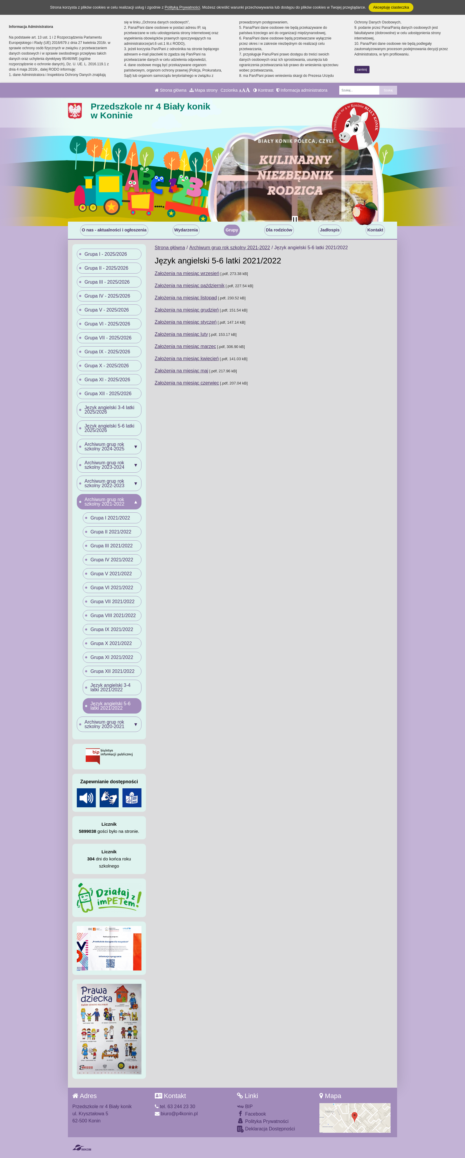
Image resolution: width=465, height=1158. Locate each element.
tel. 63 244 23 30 (175, 1106)
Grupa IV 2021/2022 (111, 559)
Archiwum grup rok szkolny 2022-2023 (104, 483)
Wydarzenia (186, 230)
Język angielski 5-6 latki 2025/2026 (109, 428)
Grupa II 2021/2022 (110, 531)
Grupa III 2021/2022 (111, 545)
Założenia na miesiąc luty (181, 334)
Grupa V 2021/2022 (111, 573)
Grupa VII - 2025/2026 (108, 337)
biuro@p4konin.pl (176, 1113)
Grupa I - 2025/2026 (106, 254)
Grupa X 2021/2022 (111, 643)
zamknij (362, 69)
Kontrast (263, 90)
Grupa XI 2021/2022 (111, 657)
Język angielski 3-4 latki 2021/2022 (110, 687)
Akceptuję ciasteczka (391, 7)
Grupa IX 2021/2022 (111, 629)
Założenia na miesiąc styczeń (186, 322)
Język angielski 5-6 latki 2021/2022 (110, 706)
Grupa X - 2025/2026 (107, 365)
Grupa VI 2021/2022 (111, 587)
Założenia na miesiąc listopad (186, 297)
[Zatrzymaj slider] (295, 220)
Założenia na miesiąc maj (181, 370)
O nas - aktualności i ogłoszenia (114, 230)
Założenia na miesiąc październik (190, 285)
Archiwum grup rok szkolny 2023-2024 (104, 465)
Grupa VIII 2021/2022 (113, 615)
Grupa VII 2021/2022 (112, 601)
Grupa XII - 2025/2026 (108, 393)
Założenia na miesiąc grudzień (187, 309)
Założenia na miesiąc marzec (185, 346)
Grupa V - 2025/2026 (107, 309)
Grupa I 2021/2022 (110, 517)
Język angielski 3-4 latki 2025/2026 (109, 409)
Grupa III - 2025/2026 (107, 282)
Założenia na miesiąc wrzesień (187, 273)
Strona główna (170, 90)
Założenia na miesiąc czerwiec (187, 382)
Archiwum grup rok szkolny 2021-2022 (229, 247)
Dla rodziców (279, 230)
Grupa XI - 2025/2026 (107, 379)
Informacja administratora (301, 90)
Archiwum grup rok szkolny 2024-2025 (104, 446)
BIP (245, 1106)
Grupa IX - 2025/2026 (107, 351)
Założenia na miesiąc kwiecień (187, 358)
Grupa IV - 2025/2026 (107, 295)
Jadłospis (330, 230)
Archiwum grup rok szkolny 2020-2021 (104, 724)
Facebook (251, 1113)
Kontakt (375, 230)
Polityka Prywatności (263, 1121)
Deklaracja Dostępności (266, 1129)
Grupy (232, 230)
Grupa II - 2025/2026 (106, 268)
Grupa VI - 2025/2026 (107, 323)
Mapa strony (203, 90)
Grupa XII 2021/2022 (112, 671)
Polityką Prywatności (182, 7)
